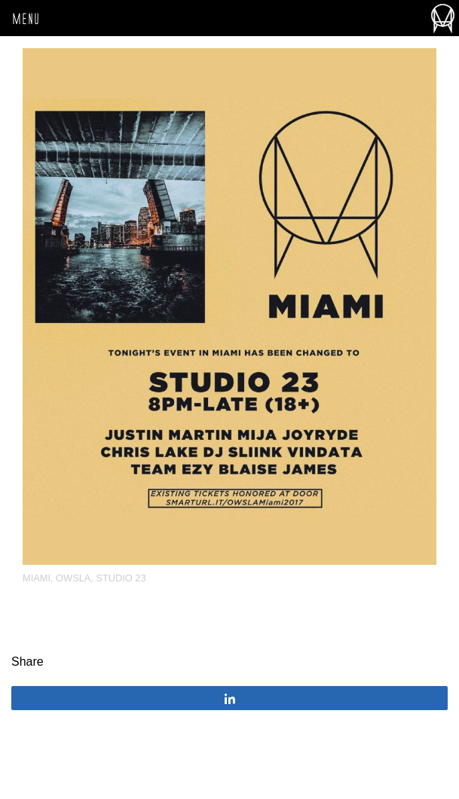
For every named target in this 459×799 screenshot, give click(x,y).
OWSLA (73, 578)
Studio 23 (120, 578)
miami (36, 578)
